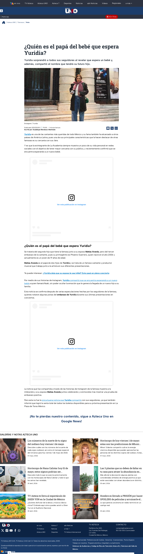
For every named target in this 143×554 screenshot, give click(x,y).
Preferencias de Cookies (95, 540)
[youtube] (11, 531)
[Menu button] (10, 11)
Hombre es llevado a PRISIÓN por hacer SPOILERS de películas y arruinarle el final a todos (121, 497)
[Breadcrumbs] (4, 22)
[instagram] (6, 531)
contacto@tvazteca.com (124, 528)
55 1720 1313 (120, 530)
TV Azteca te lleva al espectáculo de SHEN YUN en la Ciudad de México (47, 497)
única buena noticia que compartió (62, 400)
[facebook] (15, 531)
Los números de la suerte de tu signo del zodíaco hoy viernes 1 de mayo (47, 442)
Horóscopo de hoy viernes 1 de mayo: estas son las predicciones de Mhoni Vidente (120, 442)
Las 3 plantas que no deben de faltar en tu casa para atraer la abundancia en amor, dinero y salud (121, 470)
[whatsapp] (19, 531)
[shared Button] (116, 128)
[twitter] (2, 531)
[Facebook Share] (108, 128)
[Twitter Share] (112, 128)
